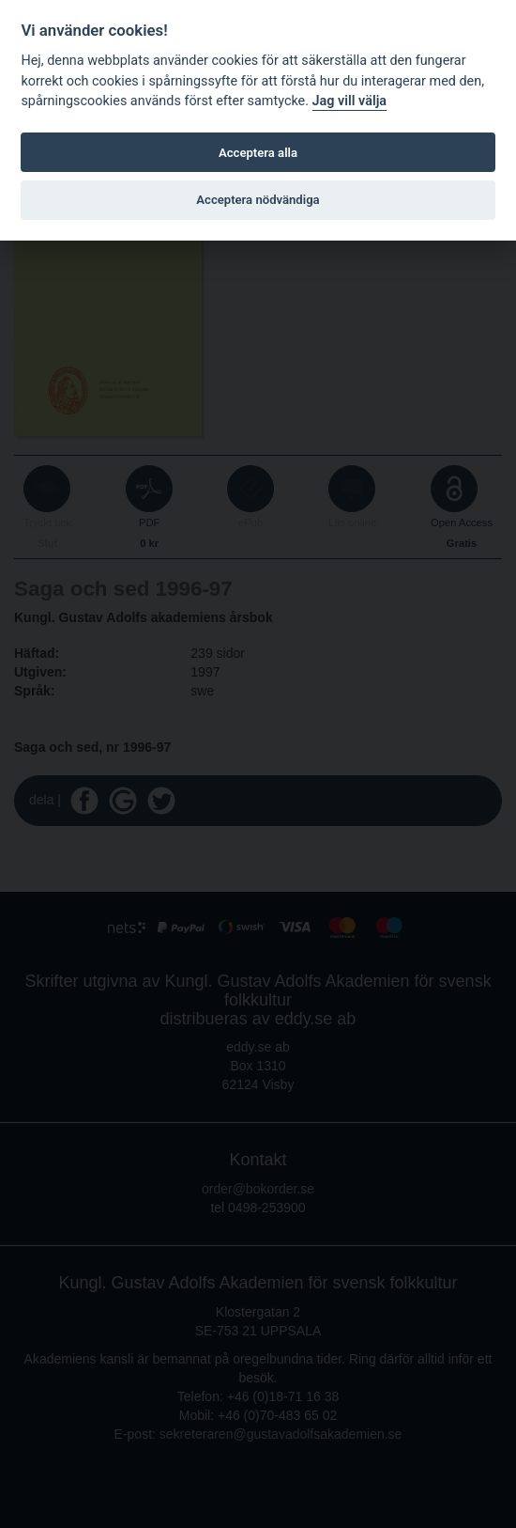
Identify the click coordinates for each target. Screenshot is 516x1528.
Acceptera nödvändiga (257, 200)
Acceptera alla (258, 153)
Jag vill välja (349, 101)
